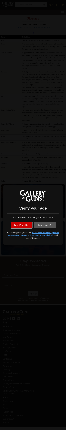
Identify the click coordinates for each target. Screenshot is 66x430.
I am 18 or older (21, 225)
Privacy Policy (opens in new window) (37, 235)
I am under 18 (44, 225)
